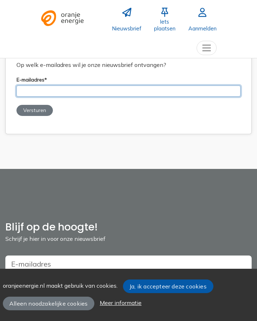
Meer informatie (121, 302)
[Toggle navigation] (207, 48)
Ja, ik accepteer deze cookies (168, 286)
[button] (34, 110)
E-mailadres (30, 80)
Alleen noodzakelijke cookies (48, 303)
